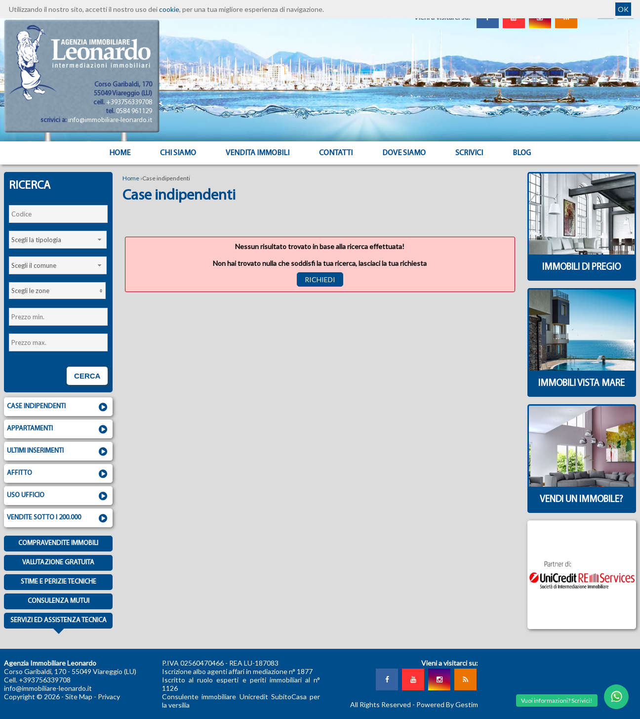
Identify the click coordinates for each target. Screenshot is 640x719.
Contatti (336, 153)
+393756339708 (129, 102)
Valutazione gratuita (58, 562)
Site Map (78, 696)
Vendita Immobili (257, 153)
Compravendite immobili (58, 543)
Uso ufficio (58, 496)
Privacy (109, 696)
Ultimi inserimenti (58, 451)
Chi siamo (178, 153)
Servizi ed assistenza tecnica (58, 623)
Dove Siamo (404, 153)
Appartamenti (58, 429)
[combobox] (58, 240)
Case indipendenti (58, 407)
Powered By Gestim (447, 704)
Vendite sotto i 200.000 (58, 518)
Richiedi (320, 279)
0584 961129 (134, 111)
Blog (522, 153)
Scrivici (469, 153)
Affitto (58, 473)
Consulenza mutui (58, 601)
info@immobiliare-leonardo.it (110, 120)
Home (119, 153)
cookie (169, 9)
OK (623, 9)
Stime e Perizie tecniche (58, 582)
